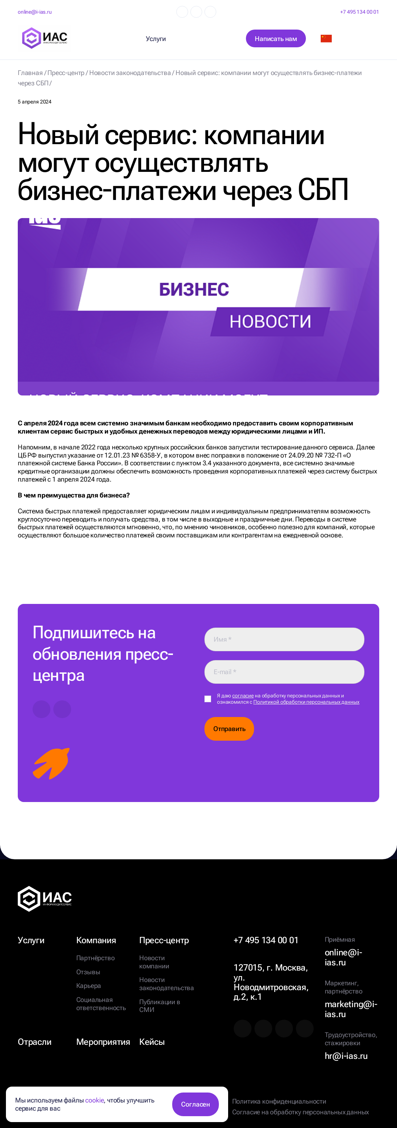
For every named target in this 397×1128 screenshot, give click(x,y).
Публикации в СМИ (159, 1006)
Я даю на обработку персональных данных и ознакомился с (288, 699)
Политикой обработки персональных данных (306, 702)
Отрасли (34, 1042)
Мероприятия (103, 1042)
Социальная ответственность (101, 1004)
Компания (96, 940)
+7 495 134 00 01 (359, 12)
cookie (94, 1100)
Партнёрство (95, 958)
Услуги (31, 940)
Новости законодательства (166, 984)
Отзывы (88, 972)
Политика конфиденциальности (279, 1101)
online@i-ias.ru (35, 12)
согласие (243, 696)
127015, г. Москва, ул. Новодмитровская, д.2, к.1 (271, 982)
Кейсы (152, 1042)
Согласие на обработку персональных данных (300, 1112)
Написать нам (276, 39)
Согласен (195, 1104)
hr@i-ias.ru (346, 1056)
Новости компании (154, 962)
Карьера (88, 985)
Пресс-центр (164, 940)
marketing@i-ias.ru (351, 1009)
